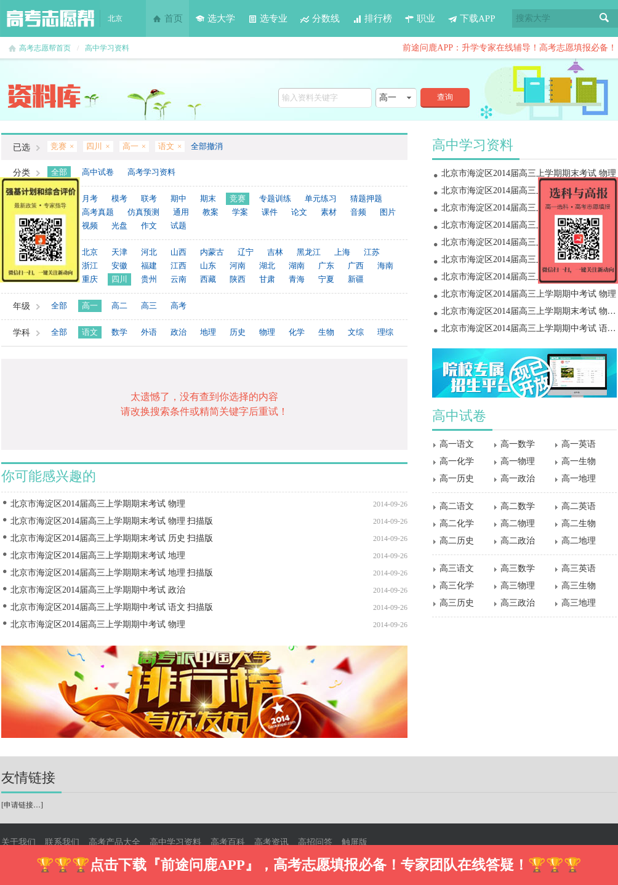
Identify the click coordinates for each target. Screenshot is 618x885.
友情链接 (28, 777)
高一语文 (456, 444)
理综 (385, 332)
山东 (208, 265)
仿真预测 (143, 212)
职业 (419, 18)
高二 (119, 305)
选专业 (267, 18)
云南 (179, 279)
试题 (179, 225)
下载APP (471, 18)
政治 (179, 332)
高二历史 (456, 540)
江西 (179, 265)
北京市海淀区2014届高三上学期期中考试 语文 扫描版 (111, 607)
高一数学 (517, 444)
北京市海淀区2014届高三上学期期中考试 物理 (97, 624)
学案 (240, 212)
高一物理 (517, 461)
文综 (356, 332)
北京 (90, 252)
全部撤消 (207, 146)
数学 (119, 332)
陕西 (238, 279)
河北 (149, 252)
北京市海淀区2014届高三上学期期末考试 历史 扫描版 (111, 538)
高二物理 (517, 523)
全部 (59, 172)
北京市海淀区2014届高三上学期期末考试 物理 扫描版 (111, 521)
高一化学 (456, 461)
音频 (358, 212)
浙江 (90, 265)
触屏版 (354, 842)
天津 (119, 252)
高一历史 (456, 478)
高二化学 (456, 523)
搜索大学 (533, 18)
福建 (149, 265)
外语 (149, 332)
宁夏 (326, 279)
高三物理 (517, 585)
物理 (267, 332)
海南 (385, 265)
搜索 (604, 18)
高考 (179, 305)
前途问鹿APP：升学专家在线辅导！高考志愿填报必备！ (510, 47)
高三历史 (456, 602)
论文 (299, 212)
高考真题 (98, 212)
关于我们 (18, 842)
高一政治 (517, 478)
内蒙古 (212, 252)
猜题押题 (366, 198)
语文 (90, 332)
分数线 (320, 18)
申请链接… (22, 805)
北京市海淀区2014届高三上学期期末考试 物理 (97, 503)
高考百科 (228, 842)
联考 (149, 198)
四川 (119, 279)
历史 (238, 332)
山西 (179, 252)
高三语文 (456, 568)
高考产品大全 (114, 842)
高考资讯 (271, 842)
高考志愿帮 (50, 18)
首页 (167, 18)
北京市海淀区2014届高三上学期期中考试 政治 (97, 590)
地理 (208, 332)
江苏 (372, 252)
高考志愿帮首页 (45, 48)
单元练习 (321, 198)
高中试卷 (98, 172)
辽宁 (246, 252)
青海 (297, 279)
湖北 (267, 265)
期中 (179, 198)
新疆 (356, 279)
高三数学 (517, 568)
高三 (149, 305)
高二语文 (456, 506)
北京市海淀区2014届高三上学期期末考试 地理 (97, 555)
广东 (326, 265)
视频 (90, 225)
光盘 (119, 225)
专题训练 (275, 198)
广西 (356, 265)
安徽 (119, 265)
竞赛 (238, 198)
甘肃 (267, 279)
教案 (211, 212)
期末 (208, 198)
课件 (270, 212)
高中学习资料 (107, 48)
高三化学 (456, 585)
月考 (90, 198)
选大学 (215, 18)
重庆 (90, 279)
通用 (181, 212)
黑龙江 (309, 252)
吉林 (275, 252)
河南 (238, 265)
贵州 (149, 279)
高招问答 (315, 842)
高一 (90, 305)
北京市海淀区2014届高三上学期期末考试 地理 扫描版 (111, 572)
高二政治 (517, 540)
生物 (326, 332)
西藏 (208, 279)
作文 (149, 225)
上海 (342, 252)
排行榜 (372, 18)
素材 (329, 212)
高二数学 (517, 506)
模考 (119, 198)
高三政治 (517, 602)
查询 (445, 97)
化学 (297, 332)
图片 (388, 212)
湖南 (297, 265)
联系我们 (62, 842)
